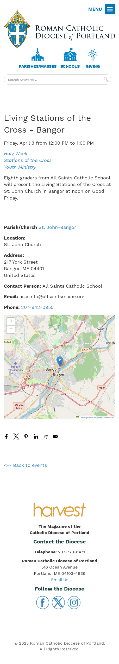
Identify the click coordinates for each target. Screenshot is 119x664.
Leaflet (81, 417)
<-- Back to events (25, 465)
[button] (60, 361)
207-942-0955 (37, 307)
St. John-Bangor (57, 227)
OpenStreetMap (96, 417)
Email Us (59, 579)
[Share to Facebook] (6, 436)
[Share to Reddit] (46, 436)
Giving (92, 66)
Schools (70, 66)
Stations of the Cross (28, 160)
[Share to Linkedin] (36, 436)
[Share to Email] (56, 436)
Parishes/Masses (38, 66)
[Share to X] (16, 436)
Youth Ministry (20, 167)
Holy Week (15, 153)
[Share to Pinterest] (26, 436)
